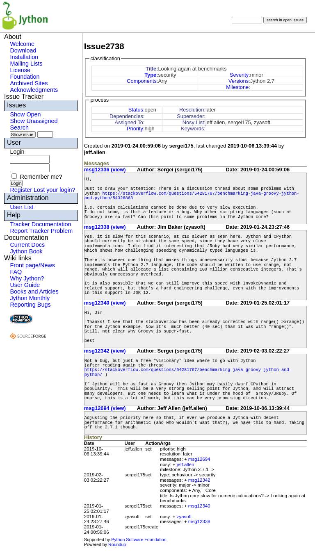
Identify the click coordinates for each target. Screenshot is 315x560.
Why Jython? (27, 278)
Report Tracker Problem (41, 231)
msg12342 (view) (105, 351)
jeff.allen (185, 464)
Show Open (25, 114)
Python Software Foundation (138, 539)
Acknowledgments (34, 90)
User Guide (25, 285)
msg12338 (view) (105, 227)
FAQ (16, 272)
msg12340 (199, 505)
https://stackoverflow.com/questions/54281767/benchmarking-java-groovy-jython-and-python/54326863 (191, 196)
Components (142, 81)
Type (150, 75)
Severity (239, 75)
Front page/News (32, 265)
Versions (238, 81)
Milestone (237, 87)
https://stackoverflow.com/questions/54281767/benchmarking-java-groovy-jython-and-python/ (188, 372)
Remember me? (41, 176)
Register (21, 190)
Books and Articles (34, 291)
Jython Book (26, 251)
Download (23, 50)
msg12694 (199, 459)
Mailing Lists (26, 63)
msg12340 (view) (105, 303)
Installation (24, 57)
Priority (135, 128)
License (20, 70)
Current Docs (27, 244)
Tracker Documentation (40, 224)
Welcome (22, 44)
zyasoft (184, 516)
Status (135, 110)
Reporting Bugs (30, 304)
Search (19, 127)
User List (21, 207)
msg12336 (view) (105, 169)
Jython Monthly (30, 298)
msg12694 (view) (105, 408)
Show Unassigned (33, 121)
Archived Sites (29, 83)
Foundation (24, 76)
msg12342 (199, 480)
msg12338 (199, 521)
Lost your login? (54, 190)
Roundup (117, 544)
